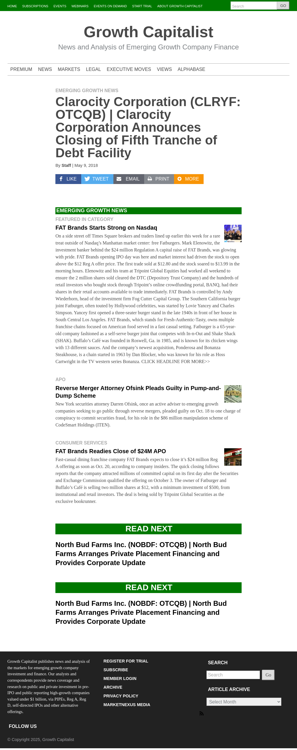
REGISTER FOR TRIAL (126, 661)
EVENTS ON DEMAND (110, 6)
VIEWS (164, 69)
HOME (12, 6)
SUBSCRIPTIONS (35, 6)
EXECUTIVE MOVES (129, 69)
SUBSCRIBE (116, 669)
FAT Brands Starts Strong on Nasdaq (106, 227)
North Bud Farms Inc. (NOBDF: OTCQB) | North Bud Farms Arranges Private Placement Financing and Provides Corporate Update (141, 554)
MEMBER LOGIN (120, 678)
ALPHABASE (191, 69)
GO (283, 5)
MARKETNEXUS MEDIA (127, 704)
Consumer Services (81, 442)
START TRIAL (142, 6)
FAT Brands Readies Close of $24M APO (110, 451)
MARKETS (69, 69)
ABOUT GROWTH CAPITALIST (179, 6)
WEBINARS (79, 6)
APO (60, 379)
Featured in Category (84, 219)
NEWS (45, 69)
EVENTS (59, 6)
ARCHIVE (113, 687)
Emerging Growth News (86, 90)
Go (268, 674)
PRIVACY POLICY (121, 696)
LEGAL (93, 69)
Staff (66, 165)
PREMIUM (21, 69)
